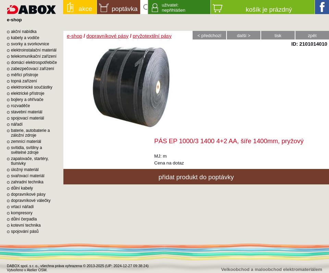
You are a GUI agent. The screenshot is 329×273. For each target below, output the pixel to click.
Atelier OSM (36, 270)
